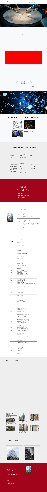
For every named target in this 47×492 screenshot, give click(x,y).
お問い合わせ (37, 468)
